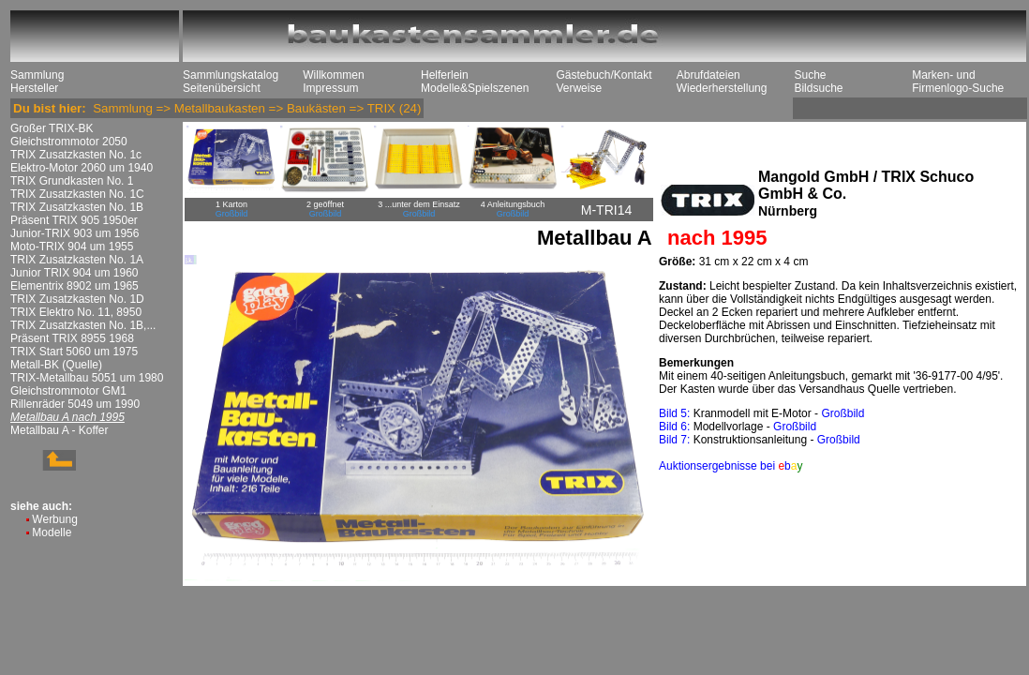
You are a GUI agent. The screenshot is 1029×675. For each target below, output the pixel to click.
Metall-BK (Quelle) (56, 364)
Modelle (51, 532)
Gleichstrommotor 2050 (68, 141)
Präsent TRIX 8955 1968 (72, 338)
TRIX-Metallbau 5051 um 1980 (86, 377)
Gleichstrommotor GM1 (68, 391)
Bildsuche (818, 88)
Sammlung (37, 75)
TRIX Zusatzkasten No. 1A (76, 259)
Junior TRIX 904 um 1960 (74, 272)
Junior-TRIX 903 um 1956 (74, 233)
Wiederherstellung (722, 88)
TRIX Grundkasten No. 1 (71, 181)
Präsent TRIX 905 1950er (74, 220)
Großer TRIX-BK (51, 128)
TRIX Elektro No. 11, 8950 (76, 312)
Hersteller (34, 88)
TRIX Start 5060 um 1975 (74, 351)
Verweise (579, 88)
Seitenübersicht (222, 88)
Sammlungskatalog (230, 75)
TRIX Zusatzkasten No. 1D (77, 299)
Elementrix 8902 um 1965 (74, 285)
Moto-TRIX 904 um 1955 (71, 246)
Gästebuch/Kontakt (603, 75)
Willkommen (333, 75)
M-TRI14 (606, 210)
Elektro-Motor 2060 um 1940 (81, 167)
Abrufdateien (708, 75)
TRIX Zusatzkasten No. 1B (76, 207)
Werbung (54, 519)
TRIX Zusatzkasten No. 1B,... (83, 325)
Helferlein (445, 75)
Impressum (330, 88)
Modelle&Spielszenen (475, 88)
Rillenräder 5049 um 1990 (75, 404)
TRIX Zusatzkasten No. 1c (76, 154)
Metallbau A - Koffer (59, 430)
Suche (810, 75)
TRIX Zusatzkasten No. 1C (77, 194)
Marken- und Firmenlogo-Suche (958, 81)
